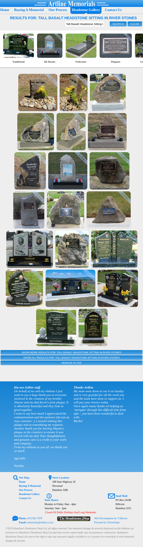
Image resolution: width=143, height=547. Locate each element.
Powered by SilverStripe (107, 522)
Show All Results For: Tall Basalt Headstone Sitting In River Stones (71, 357)
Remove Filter (71, 362)
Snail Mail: (121, 496)
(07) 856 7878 (34, 518)
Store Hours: (52, 500)
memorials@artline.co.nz (40, 522)
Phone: (23, 518)
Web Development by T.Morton (110, 518)
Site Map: (24, 477)
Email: (22, 522)
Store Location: (60, 477)
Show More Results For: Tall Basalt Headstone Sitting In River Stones (71, 352)
